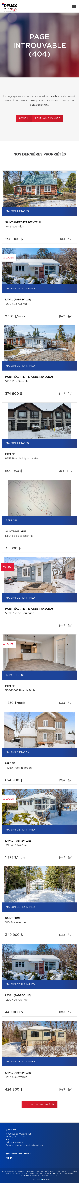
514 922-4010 (17, 1142)
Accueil (24, 118)
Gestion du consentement (46, 1175)
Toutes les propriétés (39, 1105)
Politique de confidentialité (48, 1173)
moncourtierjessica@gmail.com (29, 1145)
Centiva (45, 1179)
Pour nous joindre (47, 118)
